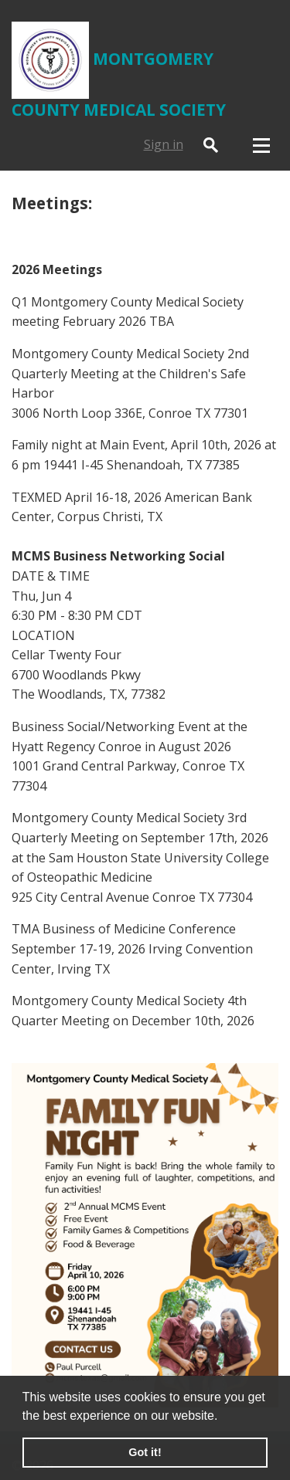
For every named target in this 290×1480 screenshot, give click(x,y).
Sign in (163, 144)
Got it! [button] (144, 1452)
